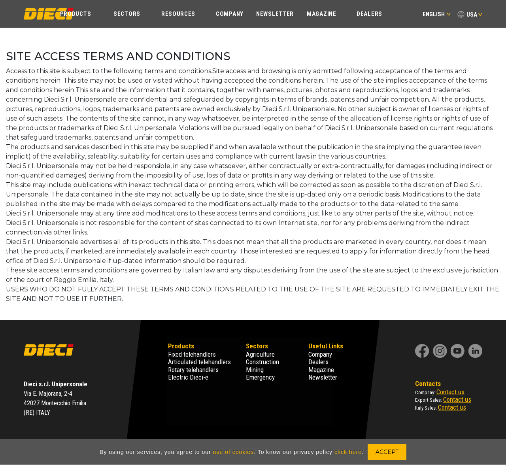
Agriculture (260, 354)
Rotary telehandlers (193, 370)
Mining (255, 370)
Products (75, 13)
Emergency (260, 377)
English (437, 14)
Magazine (321, 13)
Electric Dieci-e (188, 377)
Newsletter (275, 13)
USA (471, 14)
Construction (262, 362)
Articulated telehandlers (199, 362)
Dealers (369, 13)
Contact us (450, 392)
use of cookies (233, 452)
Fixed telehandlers (192, 354)
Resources (178, 13)
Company (230, 13)
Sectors (126, 13)
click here (348, 452)
